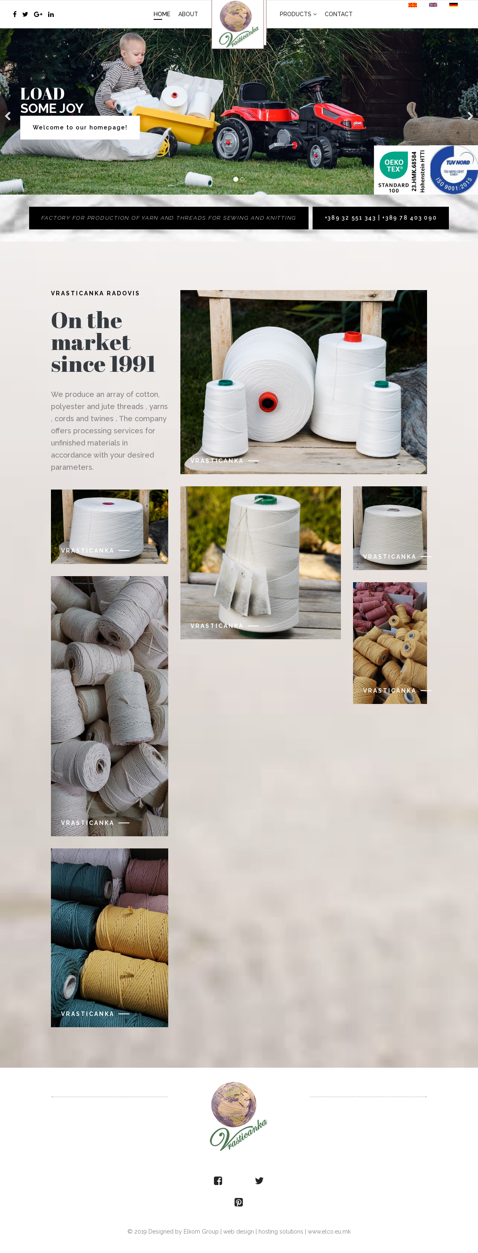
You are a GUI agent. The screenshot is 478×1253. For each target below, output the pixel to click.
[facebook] (15, 14)
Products (295, 14)
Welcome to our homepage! (80, 127)
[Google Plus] (38, 14)
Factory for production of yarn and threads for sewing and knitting (168, 218)
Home (162, 14)
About (188, 14)
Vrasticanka (87, 551)
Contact (339, 14)
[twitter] (25, 14)
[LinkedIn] (51, 14)
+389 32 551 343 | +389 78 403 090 (383, 218)
